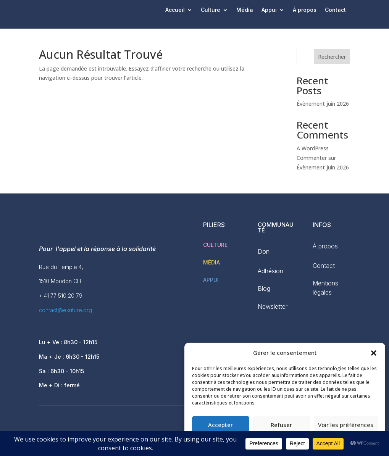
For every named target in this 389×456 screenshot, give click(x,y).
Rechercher (332, 56)
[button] (374, 353)
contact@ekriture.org (65, 310)
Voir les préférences (345, 425)
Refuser (281, 425)
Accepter (220, 425)
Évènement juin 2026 (323, 103)
